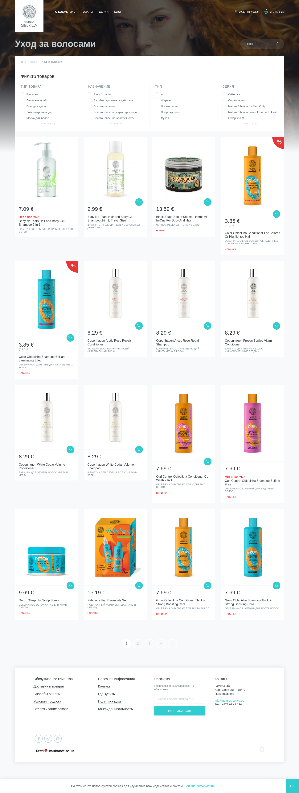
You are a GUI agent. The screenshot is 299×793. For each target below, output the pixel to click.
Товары (87, 11)
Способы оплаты (47, 694)
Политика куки (109, 701)
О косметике (65, 11)
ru (276, 11)
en (282, 11)
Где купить (106, 694)
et (271, 11)
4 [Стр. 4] (161, 643)
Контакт (104, 686)
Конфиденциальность (115, 709)
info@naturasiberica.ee (229, 700)
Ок (292, 786)
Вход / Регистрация (249, 11)
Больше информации (199, 786)
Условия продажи (47, 701)
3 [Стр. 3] (149, 643)
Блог (118, 11)
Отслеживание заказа (51, 709)
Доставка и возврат (49, 686)
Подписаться (179, 710)
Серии (104, 11)
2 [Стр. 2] (138, 643)
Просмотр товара (46, 187)
